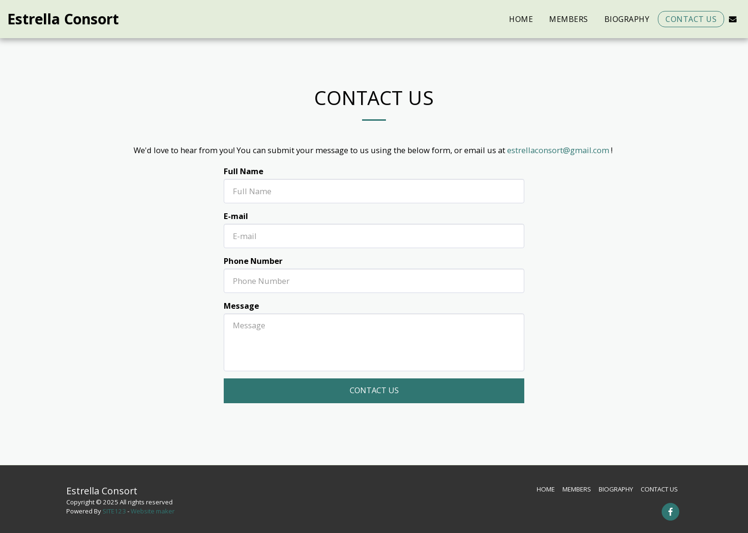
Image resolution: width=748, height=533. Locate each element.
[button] (732, 19)
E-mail (236, 215)
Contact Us (374, 390)
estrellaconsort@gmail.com (558, 150)
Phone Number (253, 260)
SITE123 (114, 511)
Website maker (153, 511)
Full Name (243, 171)
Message (241, 305)
